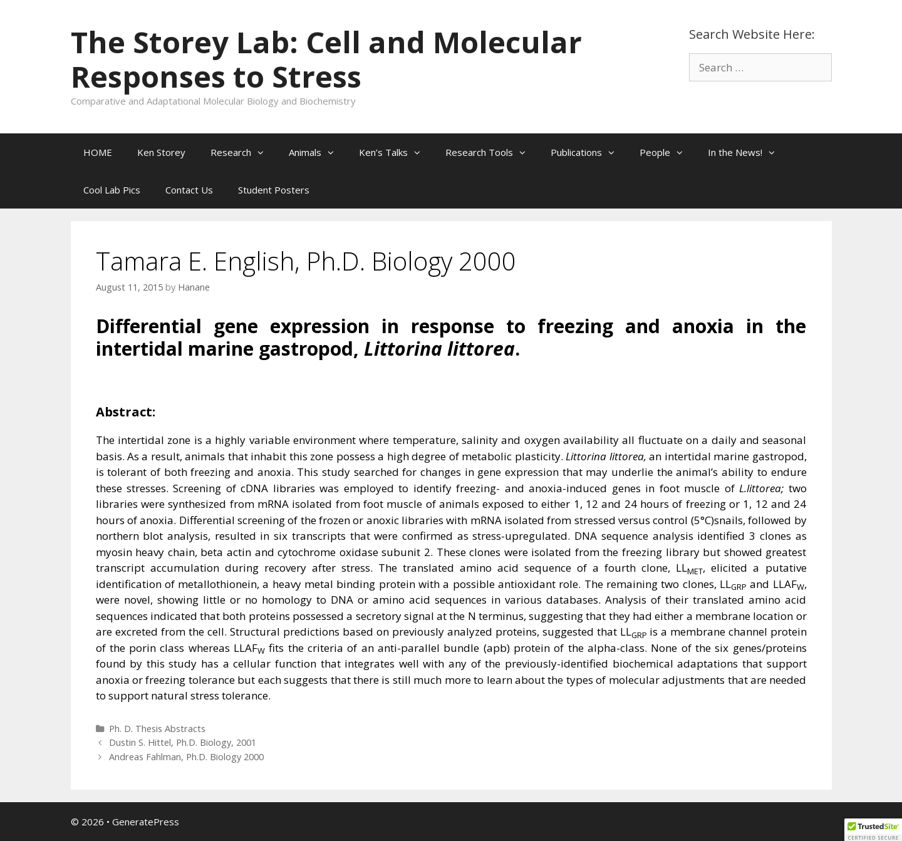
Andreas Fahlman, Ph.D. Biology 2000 (186, 757)
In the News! (747, 152)
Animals (317, 152)
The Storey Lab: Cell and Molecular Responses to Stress (326, 59)
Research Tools (491, 152)
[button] (263, 152)
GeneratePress (145, 821)
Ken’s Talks (396, 152)
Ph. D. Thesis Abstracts (157, 729)
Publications (589, 152)
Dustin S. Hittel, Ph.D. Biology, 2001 (182, 742)
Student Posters (273, 189)
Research (243, 152)
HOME (97, 152)
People (667, 152)
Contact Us (189, 189)
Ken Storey (161, 152)
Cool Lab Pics (111, 189)
